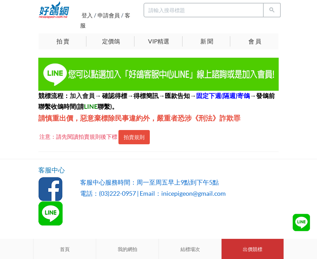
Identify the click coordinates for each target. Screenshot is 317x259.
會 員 (254, 41)
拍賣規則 (134, 137)
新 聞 (206, 41)
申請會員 (109, 15)
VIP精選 (158, 41)
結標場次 (190, 249)
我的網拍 (127, 249)
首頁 (65, 249)
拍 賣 (62, 41)
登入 (87, 15)
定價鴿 (111, 41)
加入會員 (82, 95)
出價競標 (252, 249)
